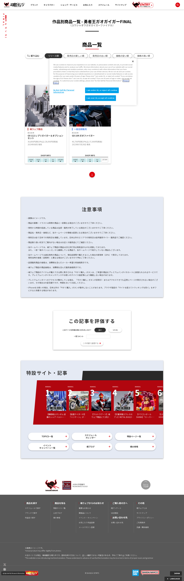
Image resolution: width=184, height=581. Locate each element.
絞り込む (35, 55)
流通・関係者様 (142, 527)
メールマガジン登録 (86, 527)
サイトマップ (120, 5)
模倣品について (85, 513)
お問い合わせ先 (117, 522)
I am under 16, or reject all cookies (102, 90)
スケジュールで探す (33, 508)
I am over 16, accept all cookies (100, 98)
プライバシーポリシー (145, 517)
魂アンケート (116, 508)
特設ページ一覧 (134, 436)
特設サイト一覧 (59, 508)
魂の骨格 (134, 446)
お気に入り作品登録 (86, 522)
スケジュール (103, 5)
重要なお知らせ (85, 508)
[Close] (133, 61)
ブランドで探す (31, 513)
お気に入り (87, 5)
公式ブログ (57, 513)
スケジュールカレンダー (91, 436)
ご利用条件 (140, 522)
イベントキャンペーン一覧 (47, 446)
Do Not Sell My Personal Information (13, 573)
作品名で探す (30, 517)
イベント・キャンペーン (88, 517)
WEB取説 (114, 513)
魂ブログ (91, 446)
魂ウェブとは (141, 508)
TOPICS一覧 (47, 436)
